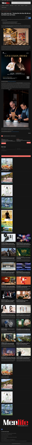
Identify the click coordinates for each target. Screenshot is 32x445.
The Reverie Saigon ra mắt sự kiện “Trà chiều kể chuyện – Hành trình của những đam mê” (12, 23)
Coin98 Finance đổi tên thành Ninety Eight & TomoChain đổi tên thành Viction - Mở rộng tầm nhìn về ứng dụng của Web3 (8, 141)
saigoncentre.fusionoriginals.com (12, 81)
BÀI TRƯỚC (3, 143)
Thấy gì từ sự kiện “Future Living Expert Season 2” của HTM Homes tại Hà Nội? (7, 301)
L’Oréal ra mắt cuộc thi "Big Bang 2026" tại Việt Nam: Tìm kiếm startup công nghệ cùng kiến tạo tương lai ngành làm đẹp (23, 244)
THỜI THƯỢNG (11, 5)
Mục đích (5, 0)
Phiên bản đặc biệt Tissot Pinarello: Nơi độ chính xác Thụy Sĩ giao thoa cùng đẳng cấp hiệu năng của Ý (23, 273)
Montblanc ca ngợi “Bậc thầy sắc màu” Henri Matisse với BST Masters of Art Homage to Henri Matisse (23, 315)
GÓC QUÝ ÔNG (6, 5)
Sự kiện (12, 0)
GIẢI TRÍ (16, 5)
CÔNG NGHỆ (22, 5)
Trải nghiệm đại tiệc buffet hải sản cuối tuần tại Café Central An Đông (10, 22)
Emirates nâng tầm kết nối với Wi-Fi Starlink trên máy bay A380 (22, 301)
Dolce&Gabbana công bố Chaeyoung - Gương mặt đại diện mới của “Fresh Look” (23, 287)
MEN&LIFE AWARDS (4, 7)
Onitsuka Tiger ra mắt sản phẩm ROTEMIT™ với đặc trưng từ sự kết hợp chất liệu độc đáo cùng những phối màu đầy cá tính (8, 287)
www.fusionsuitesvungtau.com (15, 131)
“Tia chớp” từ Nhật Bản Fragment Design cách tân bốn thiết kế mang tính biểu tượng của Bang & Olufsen (8, 244)
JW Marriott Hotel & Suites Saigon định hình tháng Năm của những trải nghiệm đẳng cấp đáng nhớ (7, 344)
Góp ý (9, 0)
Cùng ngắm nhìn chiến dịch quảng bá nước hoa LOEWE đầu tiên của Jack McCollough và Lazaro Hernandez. (23, 330)
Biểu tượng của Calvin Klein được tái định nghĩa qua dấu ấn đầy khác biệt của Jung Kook (8, 258)
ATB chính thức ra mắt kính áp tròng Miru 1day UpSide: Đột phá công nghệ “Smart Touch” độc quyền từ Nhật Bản (8, 273)
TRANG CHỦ (3, 5)
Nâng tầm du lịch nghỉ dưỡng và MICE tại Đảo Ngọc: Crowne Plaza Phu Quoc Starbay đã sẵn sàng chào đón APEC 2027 (23, 344)
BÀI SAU (28, 142)
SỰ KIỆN (26, 5)
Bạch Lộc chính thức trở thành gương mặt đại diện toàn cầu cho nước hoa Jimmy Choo (8, 315)
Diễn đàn (3, 0)
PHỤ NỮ (19, 5)
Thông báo (8, 0)
